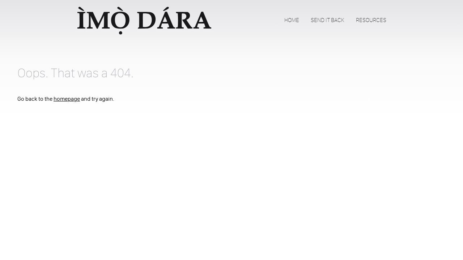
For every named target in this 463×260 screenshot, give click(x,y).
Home (291, 20)
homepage (67, 98)
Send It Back (327, 20)
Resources (371, 20)
